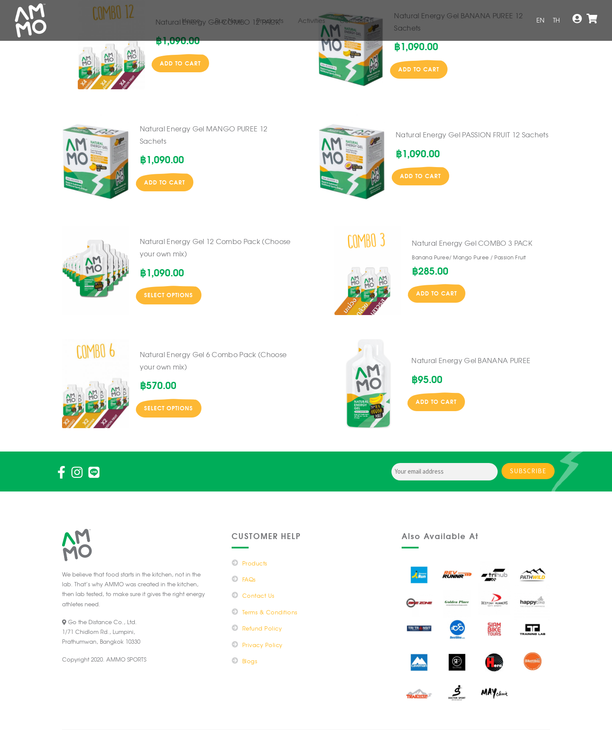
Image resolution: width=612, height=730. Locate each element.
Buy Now (228, 20)
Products (269, 20)
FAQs (249, 579)
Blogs (250, 661)
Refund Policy (262, 628)
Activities (311, 20)
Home (191, 20)
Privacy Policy (262, 645)
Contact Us (357, 20)
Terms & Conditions (270, 612)
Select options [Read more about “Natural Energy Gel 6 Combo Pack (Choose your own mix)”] (168, 407)
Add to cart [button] (180, 63)
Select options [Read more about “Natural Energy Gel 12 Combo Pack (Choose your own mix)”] (168, 294)
